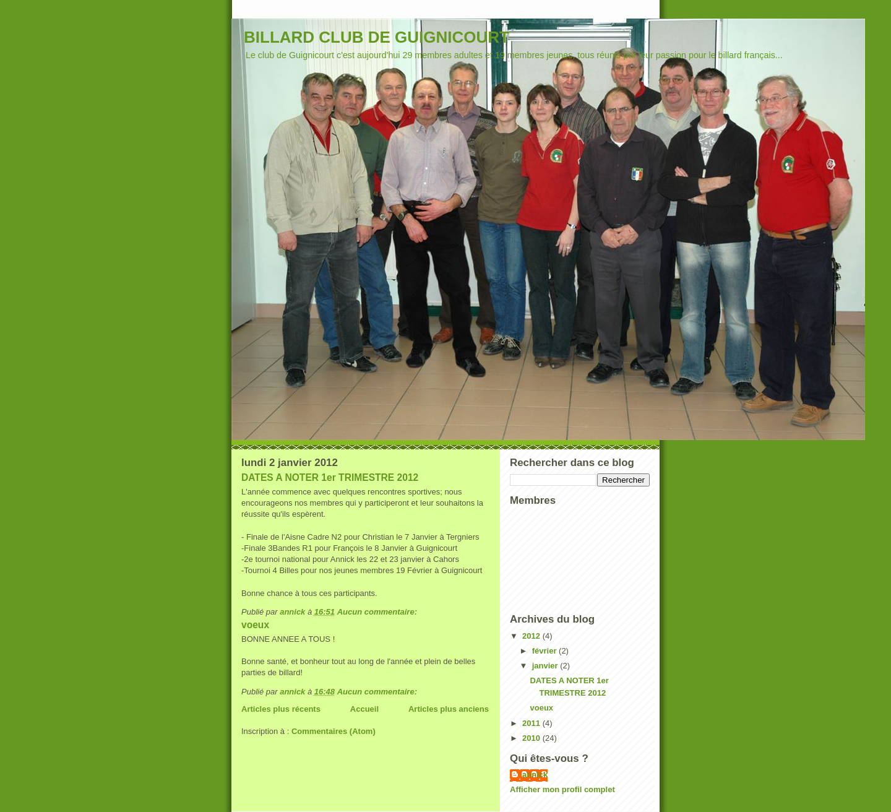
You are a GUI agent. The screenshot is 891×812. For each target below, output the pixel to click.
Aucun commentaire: (378, 611)
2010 (532, 738)
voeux (255, 625)
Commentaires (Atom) (333, 731)
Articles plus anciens (448, 709)
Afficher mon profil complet (562, 789)
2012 (532, 636)
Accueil (364, 709)
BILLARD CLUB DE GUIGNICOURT (376, 37)
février (545, 650)
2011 (532, 723)
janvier (546, 665)
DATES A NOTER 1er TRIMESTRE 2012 (329, 477)
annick (535, 774)
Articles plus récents (281, 709)
